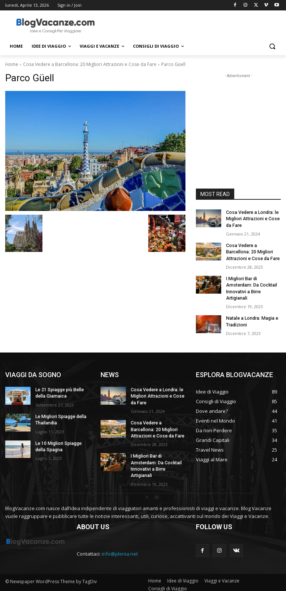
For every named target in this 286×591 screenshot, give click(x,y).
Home (11, 64)
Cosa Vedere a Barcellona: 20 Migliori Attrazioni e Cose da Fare (89, 64)
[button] (272, 46)
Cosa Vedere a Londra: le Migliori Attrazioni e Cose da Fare (252, 219)
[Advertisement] (194, 25)
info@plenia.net (120, 549)
